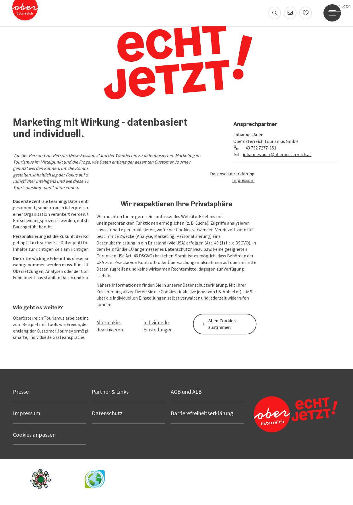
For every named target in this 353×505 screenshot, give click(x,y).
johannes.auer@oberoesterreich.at (277, 154)
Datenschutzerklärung (232, 173)
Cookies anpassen (34, 434)
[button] (38, 285)
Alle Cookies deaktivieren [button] (109, 326)
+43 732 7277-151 (259, 148)
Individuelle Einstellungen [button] (157, 326)
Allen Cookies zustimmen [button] (222, 324)
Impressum (243, 180)
